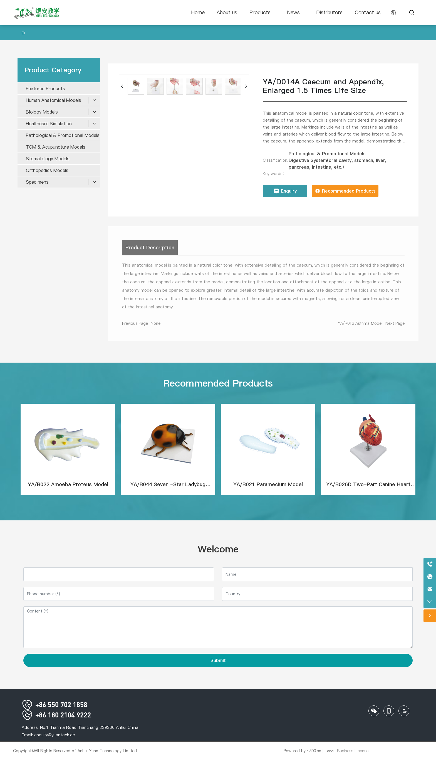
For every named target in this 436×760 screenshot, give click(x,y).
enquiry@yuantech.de (54, 735)
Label (329, 750)
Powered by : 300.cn (302, 751)
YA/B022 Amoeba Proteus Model (68, 484)
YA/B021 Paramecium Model (268, 484)
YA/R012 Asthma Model (360, 326)
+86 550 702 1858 (54, 704)
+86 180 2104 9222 (56, 715)
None (155, 326)
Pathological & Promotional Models (327, 154)
